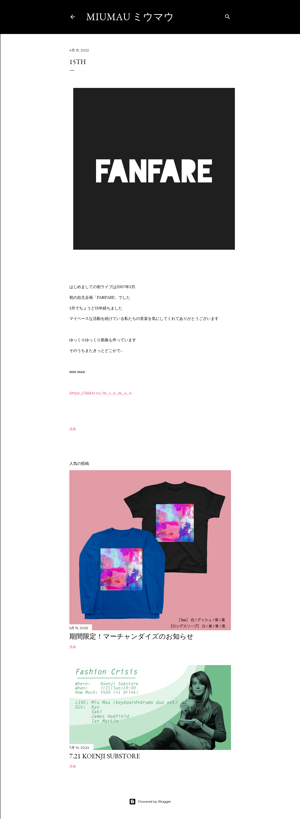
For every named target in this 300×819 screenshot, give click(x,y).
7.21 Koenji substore (104, 756)
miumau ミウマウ (130, 16)
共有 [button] (72, 429)
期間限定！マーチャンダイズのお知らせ (131, 636)
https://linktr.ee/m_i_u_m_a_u (100, 392)
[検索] (227, 15)
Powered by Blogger (150, 801)
